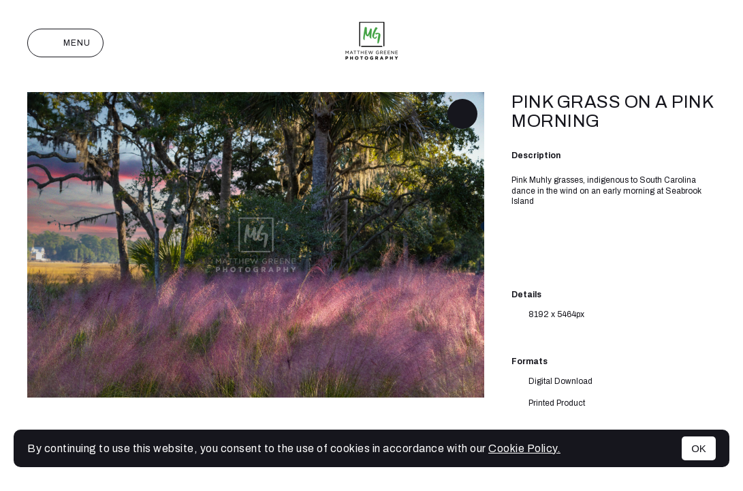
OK (698, 448)
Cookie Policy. (524, 448)
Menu (65, 43)
